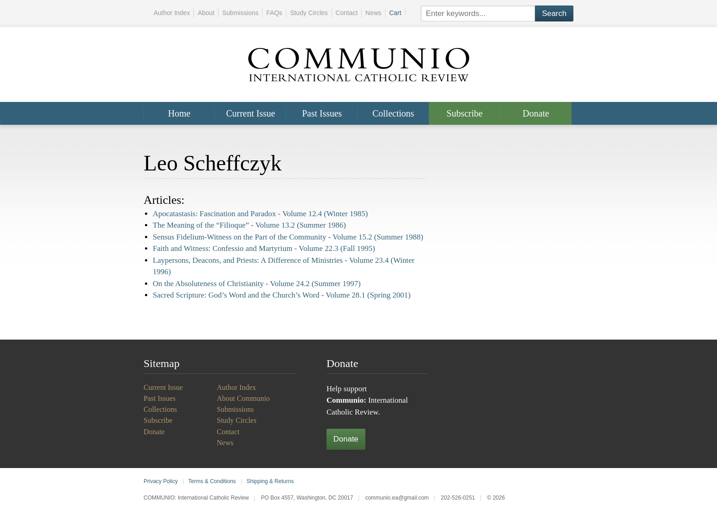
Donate (536, 113)
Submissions (240, 12)
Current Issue (250, 113)
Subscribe (465, 113)
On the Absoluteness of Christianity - (257, 283)
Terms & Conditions (212, 481)
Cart (395, 12)
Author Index (172, 12)
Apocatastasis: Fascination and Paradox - (260, 213)
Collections (393, 113)
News (373, 12)
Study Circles (308, 12)
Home (179, 113)
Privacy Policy (161, 481)
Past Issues (322, 113)
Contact (347, 12)
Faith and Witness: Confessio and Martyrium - (264, 248)
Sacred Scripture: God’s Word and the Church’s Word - (282, 295)
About (206, 12)
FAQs (274, 12)
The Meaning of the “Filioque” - (249, 225)
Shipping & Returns (270, 481)
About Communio (243, 398)
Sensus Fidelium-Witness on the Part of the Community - (288, 237)
